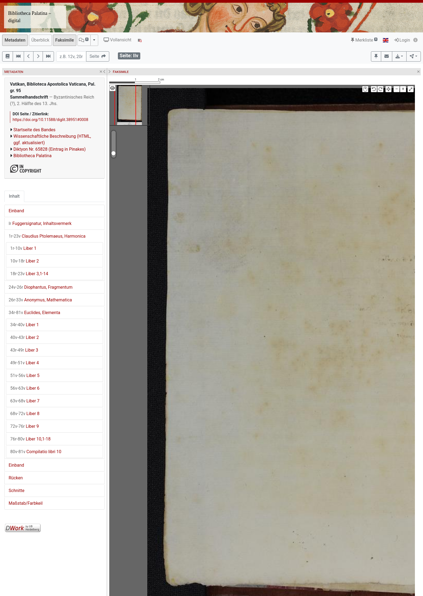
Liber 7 (24, 400)
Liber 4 (24, 362)
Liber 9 (24, 426)
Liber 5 (24, 375)
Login (402, 40)
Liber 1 (23, 248)
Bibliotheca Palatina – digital (29, 17)
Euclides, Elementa (34, 312)
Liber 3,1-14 (29, 273)
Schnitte (16, 490)
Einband (16, 210)
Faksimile (64, 40)
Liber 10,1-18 (30, 439)
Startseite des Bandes (34, 129)
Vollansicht (117, 39)
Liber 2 (24, 261)
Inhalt (14, 196)
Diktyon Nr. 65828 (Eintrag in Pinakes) (49, 149)
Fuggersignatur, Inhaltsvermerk (40, 223)
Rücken (16, 477)
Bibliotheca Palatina (32, 155)
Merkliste (364, 40)
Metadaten (15, 40)
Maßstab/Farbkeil (26, 503)
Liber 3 (24, 350)
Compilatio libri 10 (35, 451)
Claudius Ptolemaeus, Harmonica (47, 236)
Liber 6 (24, 388)
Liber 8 (24, 413)
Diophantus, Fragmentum (41, 287)
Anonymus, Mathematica (40, 299)
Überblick (40, 40)
